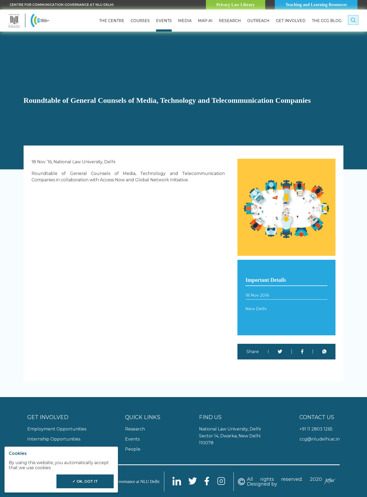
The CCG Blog (327, 20)
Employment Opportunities (56, 429)
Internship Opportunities (53, 439)
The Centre (111, 20)
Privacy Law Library (235, 4)
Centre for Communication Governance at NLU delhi (62, 5)
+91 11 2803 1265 (316, 429)
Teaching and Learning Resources (316, 4)
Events (164, 20)
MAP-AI (205, 20)
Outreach (258, 20)
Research (230, 20)
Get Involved (291, 20)
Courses (140, 20)
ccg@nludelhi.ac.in (319, 439)
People (132, 449)
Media (185, 20)
